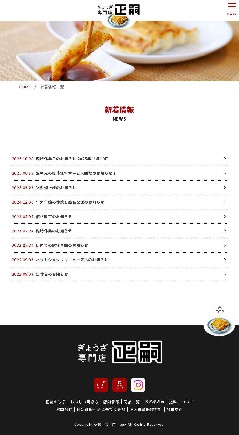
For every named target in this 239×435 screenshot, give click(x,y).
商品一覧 (132, 401)
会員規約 (175, 409)
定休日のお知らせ (52, 274)
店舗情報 (111, 401)
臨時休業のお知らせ (54, 230)
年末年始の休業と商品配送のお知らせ (70, 202)
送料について (181, 401)
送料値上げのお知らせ (56, 187)
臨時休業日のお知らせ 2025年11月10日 (72, 158)
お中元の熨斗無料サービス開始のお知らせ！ (76, 173)
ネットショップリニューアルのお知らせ (72, 259)
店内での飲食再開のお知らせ (62, 245)
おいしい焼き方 (84, 401)
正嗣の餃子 (56, 401)
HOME (25, 87)
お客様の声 (154, 401)
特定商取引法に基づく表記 (101, 409)
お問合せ (64, 409)
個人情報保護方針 (146, 409)
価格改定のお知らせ (54, 216)
